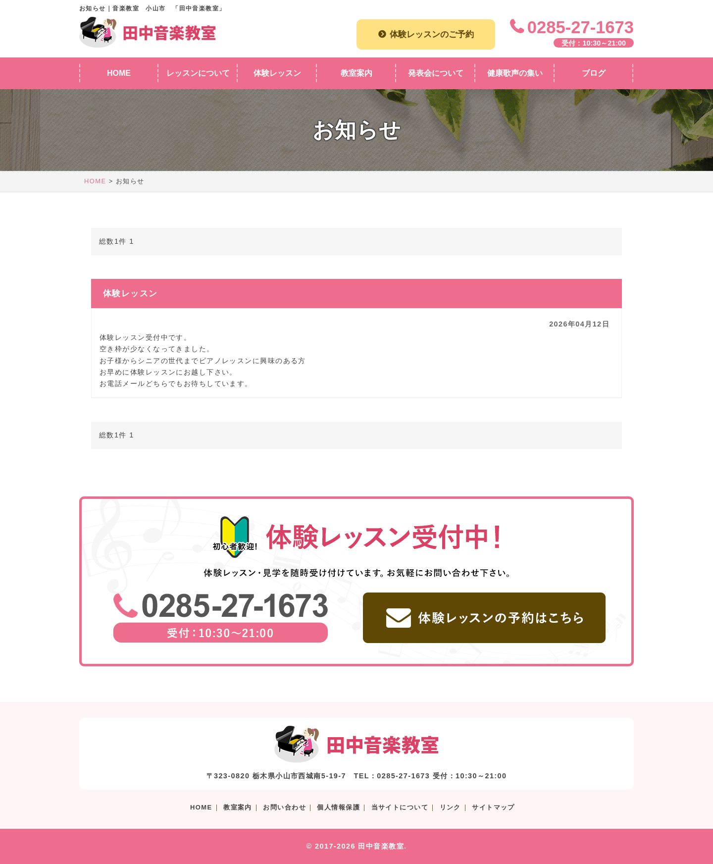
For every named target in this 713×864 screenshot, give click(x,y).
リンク (450, 807)
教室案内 (237, 807)
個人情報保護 (338, 807)
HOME (95, 181)
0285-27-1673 (580, 27)
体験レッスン (130, 293)
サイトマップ (493, 807)
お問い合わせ (284, 807)
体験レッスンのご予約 (432, 34)
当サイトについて (400, 807)
